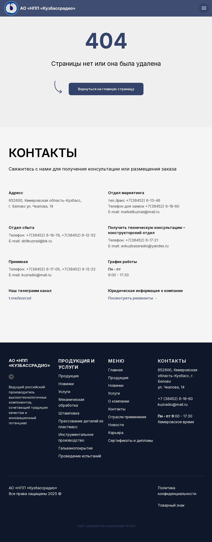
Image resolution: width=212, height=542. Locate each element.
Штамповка (68, 413)
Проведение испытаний (79, 456)
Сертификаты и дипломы (130, 440)
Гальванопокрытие (75, 448)
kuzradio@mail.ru (173, 404)
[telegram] (11, 376)
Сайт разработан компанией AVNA (106, 526)
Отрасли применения (127, 417)
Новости (116, 425)
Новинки (66, 384)
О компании (118, 401)
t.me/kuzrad (20, 298)
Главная (115, 370)
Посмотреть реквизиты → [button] (133, 298)
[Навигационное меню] (204, 8)
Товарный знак (171, 505)
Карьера (115, 432)
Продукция (68, 376)
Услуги (64, 391)
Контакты (116, 409)
